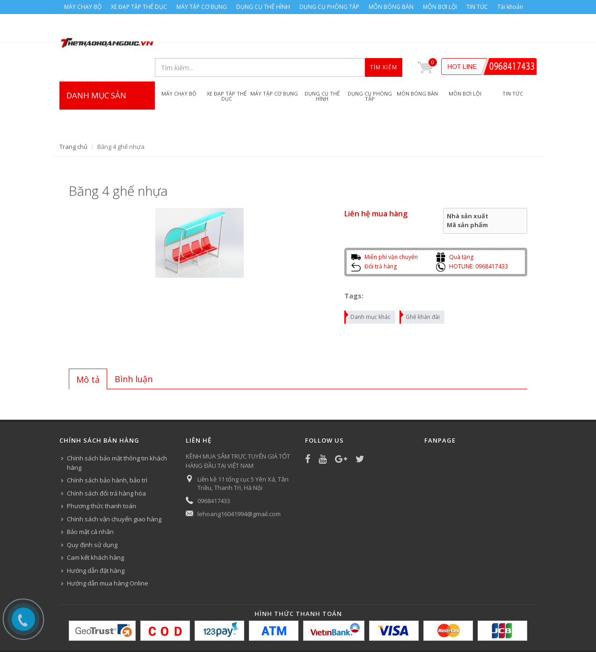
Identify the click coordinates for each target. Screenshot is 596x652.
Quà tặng (454, 229)
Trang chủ (73, 118)
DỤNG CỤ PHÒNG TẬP (329, 7)
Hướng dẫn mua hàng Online (107, 555)
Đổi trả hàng (374, 238)
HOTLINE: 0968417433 (472, 238)
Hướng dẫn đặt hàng (95, 542)
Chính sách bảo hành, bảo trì (107, 452)
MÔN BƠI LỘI (440, 7)
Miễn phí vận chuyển (384, 229)
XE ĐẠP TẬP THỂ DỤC (139, 7)
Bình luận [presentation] (134, 350)
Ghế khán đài (420, 287)
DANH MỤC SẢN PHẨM (107, 86)
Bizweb (246, 632)
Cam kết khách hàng (95, 529)
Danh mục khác (368, 287)
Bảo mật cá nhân (90, 503)
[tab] (88, 351)
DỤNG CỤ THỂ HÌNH (263, 7)
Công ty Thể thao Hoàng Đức (156, 632)
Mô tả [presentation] (88, 351)
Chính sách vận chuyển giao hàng (114, 491)
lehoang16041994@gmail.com (239, 486)
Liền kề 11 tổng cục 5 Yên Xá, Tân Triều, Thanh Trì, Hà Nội (243, 455)
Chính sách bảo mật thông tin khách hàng (117, 435)
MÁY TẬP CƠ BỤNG (201, 7)
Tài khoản (510, 7)
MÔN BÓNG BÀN (391, 7)
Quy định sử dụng (92, 516)
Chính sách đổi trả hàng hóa (106, 465)
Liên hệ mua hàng (375, 185)
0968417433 (213, 472)
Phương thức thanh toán (101, 478)
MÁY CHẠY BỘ (83, 7)
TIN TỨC (477, 7)
